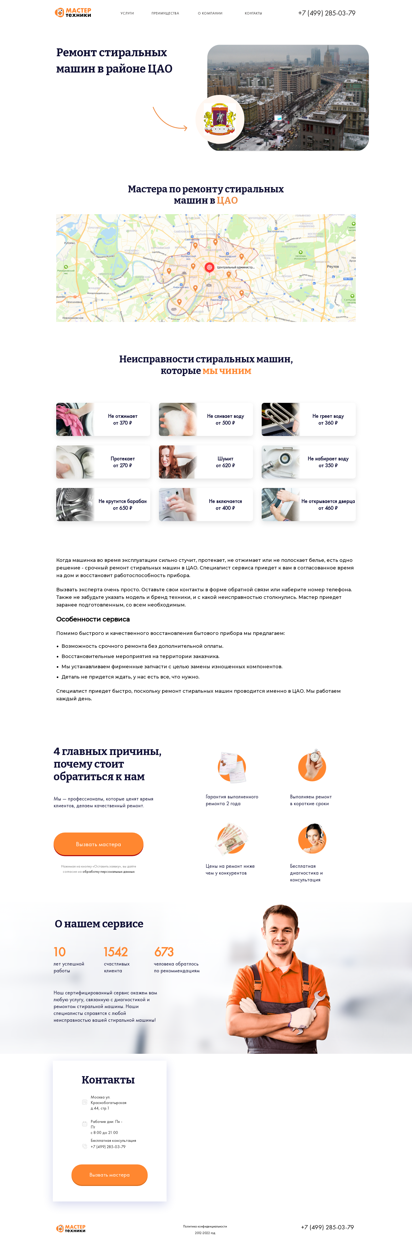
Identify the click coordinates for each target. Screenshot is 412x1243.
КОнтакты (253, 13)
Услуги (127, 13)
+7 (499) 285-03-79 (327, 13)
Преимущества (165, 13)
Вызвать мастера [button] (98, 844)
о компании (210, 13)
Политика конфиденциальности (205, 1226)
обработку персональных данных (109, 871)
